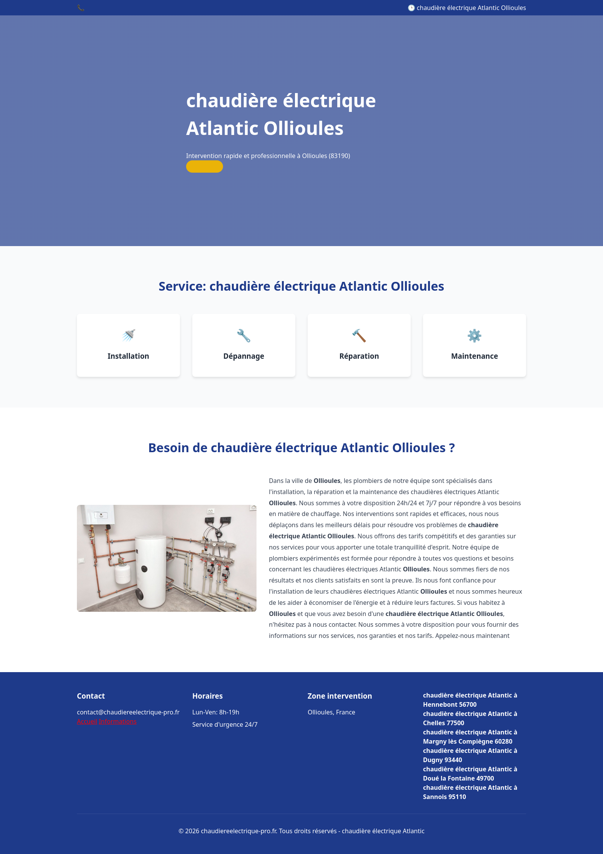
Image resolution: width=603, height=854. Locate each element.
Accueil (87, 721)
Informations (118, 721)
